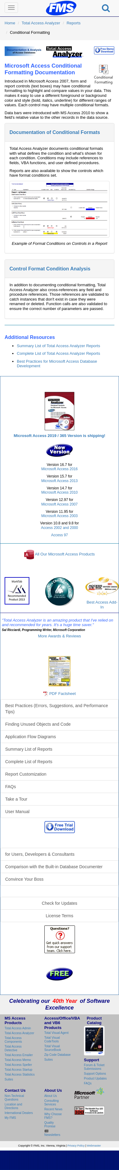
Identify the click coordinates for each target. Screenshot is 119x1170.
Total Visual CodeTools (52, 1039)
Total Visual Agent (56, 1032)
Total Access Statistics (20, 1074)
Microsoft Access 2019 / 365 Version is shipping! (59, 435)
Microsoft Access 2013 (59, 481)
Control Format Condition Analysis (49, 268)
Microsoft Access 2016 (59, 469)
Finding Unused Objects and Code (38, 724)
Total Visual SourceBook (52, 1048)
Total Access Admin (18, 1028)
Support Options (95, 1073)
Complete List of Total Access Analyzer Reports (58, 353)
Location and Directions (13, 1106)
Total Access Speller (18, 1064)
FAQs (10, 786)
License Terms (59, 915)
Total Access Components (13, 1039)
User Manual (17, 811)
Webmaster (94, 1145)
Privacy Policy (76, 1145)
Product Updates (95, 1078)
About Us (50, 1096)
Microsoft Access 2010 (59, 492)
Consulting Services (51, 1102)
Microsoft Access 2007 (59, 504)
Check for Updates (59, 903)
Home (10, 23)
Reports (74, 23)
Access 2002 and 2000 (59, 528)
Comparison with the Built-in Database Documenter (53, 866)
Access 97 (59, 535)
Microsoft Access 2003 (59, 516)
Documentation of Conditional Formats (54, 132)
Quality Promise (50, 1124)
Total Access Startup (18, 1069)
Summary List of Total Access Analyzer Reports (58, 346)
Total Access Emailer (19, 1055)
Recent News (53, 1109)
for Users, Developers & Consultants (39, 854)
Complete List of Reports (28, 761)
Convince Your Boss (24, 879)
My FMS (10, 1117)
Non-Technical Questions (14, 1097)
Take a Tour (16, 799)
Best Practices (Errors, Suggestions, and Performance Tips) (56, 708)
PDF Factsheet (62, 693)
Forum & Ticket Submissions (94, 1066)
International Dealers (19, 1113)
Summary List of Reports (28, 749)
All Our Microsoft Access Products (65, 554)
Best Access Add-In (102, 593)
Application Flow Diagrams (30, 736)
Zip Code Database (57, 1054)
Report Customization (25, 774)
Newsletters (52, 1135)
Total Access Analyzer (41, 23)
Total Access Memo (18, 1060)
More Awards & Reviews (59, 636)
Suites (9, 1079)
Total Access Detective (13, 1048)
